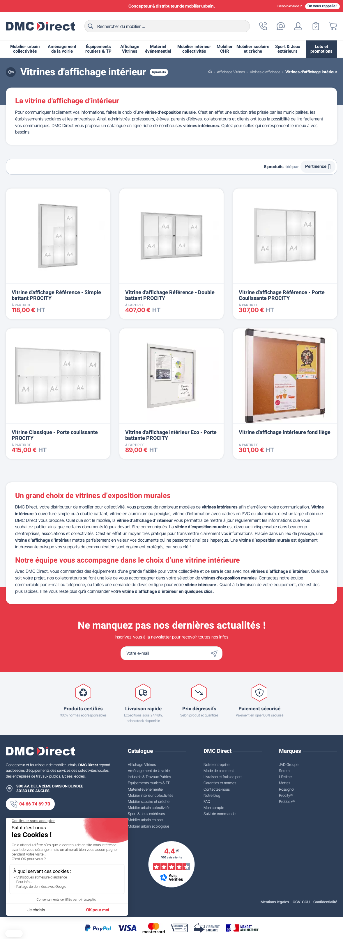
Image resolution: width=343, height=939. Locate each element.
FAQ (207, 801)
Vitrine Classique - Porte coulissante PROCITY (55, 435)
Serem (284, 770)
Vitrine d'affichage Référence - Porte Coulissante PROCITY (282, 295)
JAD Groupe (288, 764)
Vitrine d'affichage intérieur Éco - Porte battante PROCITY (171, 435)
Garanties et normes (220, 782)
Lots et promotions (321, 49)
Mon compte (214, 807)
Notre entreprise (216, 764)
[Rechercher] (167, 26)
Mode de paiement (219, 770)
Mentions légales (275, 902)
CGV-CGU (301, 902)
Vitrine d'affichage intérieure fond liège (284, 432)
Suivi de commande (220, 813)
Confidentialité (325, 902)
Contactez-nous (217, 789)
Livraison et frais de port (223, 776)
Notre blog (212, 795)
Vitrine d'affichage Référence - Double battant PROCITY (170, 295)
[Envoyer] (215, 653)
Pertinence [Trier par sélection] (318, 166)
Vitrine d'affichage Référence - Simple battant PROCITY (56, 295)
